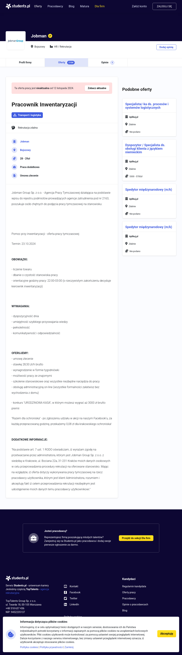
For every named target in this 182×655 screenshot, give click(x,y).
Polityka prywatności (51, 647)
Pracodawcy (55, 6)
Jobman (24, 141)
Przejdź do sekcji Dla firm (136, 538)
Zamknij (69, 647)
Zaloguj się (164, 6)
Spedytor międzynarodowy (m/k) (148, 189)
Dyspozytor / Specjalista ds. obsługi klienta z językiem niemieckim (145, 148)
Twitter (73, 598)
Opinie (107, 62)
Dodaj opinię (166, 47)
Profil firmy (25, 62)
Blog (71, 6)
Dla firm (100, 6)
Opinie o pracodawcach (135, 604)
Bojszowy (25, 150)
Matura (84, 6)
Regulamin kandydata (134, 586)
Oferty (38, 6)
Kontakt (74, 586)
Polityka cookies (29, 647)
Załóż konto (139, 6)
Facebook (75, 592)
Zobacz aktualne (97, 88)
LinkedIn (74, 604)
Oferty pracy (129, 592)
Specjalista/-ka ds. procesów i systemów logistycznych (146, 105)
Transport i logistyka (29, 115)
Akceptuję (166, 633)
